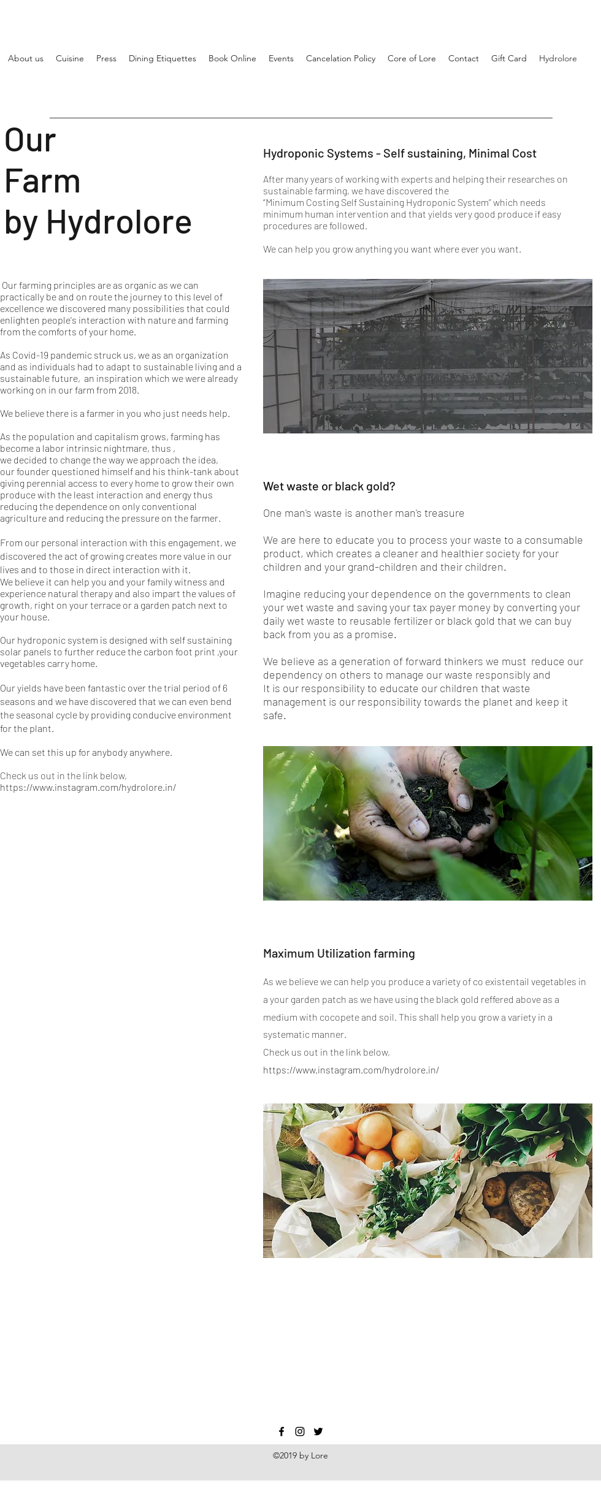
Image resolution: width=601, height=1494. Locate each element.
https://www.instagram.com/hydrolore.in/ (88, 787)
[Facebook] (281, 1431)
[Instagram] (300, 1431)
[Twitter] (318, 1431)
